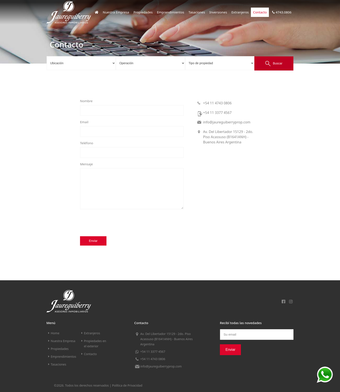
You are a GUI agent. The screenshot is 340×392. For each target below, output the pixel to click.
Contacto (260, 12)
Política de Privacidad (127, 385)
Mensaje (86, 164)
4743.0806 (281, 12)
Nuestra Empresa (116, 12)
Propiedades (143, 12)
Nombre (86, 101)
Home (55, 333)
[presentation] (113, 222)
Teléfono (86, 143)
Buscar (273, 63)
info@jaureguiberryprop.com (223, 122)
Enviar (93, 241)
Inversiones (218, 12)
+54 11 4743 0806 (214, 103)
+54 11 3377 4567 (214, 113)
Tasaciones (196, 12)
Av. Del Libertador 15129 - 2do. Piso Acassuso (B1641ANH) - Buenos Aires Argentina (225, 136)
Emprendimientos (170, 12)
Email (84, 122)
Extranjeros (240, 12)
